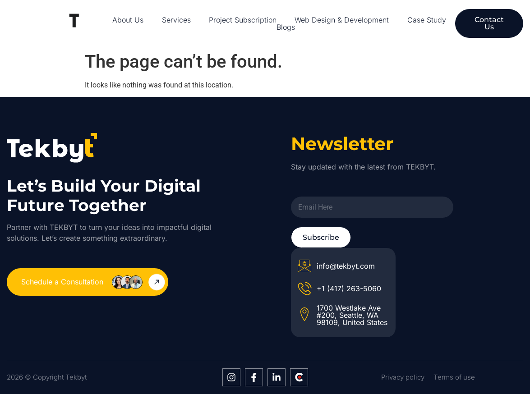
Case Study (426, 19)
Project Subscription (243, 19)
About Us (127, 19)
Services (176, 19)
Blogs (286, 27)
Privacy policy (402, 377)
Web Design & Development (342, 19)
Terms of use (454, 377)
